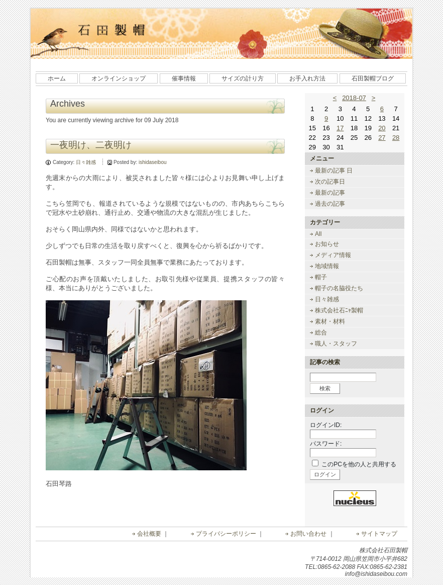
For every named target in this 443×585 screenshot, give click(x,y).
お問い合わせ (308, 533)
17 (340, 128)
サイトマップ (379, 533)
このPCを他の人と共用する (358, 464)
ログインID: (326, 425)
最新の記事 (330, 192)
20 (381, 128)
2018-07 (354, 98)
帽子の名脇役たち (339, 288)
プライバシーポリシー (226, 533)
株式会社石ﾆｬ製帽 (339, 310)
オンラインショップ (118, 78)
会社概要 (149, 533)
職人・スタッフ (336, 343)
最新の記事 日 (334, 170)
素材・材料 (330, 321)
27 (381, 137)
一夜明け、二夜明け (91, 145)
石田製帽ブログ (373, 78)
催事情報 (184, 78)
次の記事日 (330, 181)
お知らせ (327, 243)
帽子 (321, 277)
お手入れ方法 (307, 78)
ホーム (57, 78)
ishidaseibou (153, 162)
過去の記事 (330, 203)
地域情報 (327, 266)
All (318, 233)
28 (395, 137)
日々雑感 (86, 162)
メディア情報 (333, 255)
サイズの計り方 (243, 78)
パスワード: (326, 443)
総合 (321, 332)
